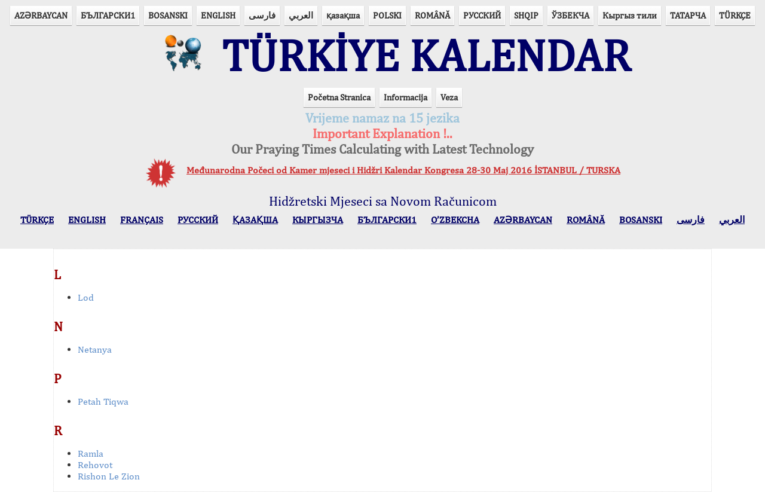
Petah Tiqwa (103, 401)
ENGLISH (218, 15)
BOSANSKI (168, 15)
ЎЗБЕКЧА (570, 15)
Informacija (405, 97)
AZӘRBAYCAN (41, 15)
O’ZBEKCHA (455, 219)
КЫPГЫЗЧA (317, 219)
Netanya (95, 349)
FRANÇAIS (141, 219)
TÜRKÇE (735, 15)
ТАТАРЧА (688, 15)
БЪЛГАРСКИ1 (108, 15)
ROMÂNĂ (432, 15)
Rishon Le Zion (109, 476)
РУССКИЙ (482, 15)
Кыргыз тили (629, 15)
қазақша (343, 15)
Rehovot (95, 464)
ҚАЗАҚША (255, 219)
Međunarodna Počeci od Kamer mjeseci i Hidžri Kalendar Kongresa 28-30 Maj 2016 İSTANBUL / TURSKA (403, 170)
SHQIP (526, 15)
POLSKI (387, 15)
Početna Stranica (339, 97)
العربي (301, 15)
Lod (86, 297)
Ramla (90, 453)
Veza (449, 97)
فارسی (262, 15)
